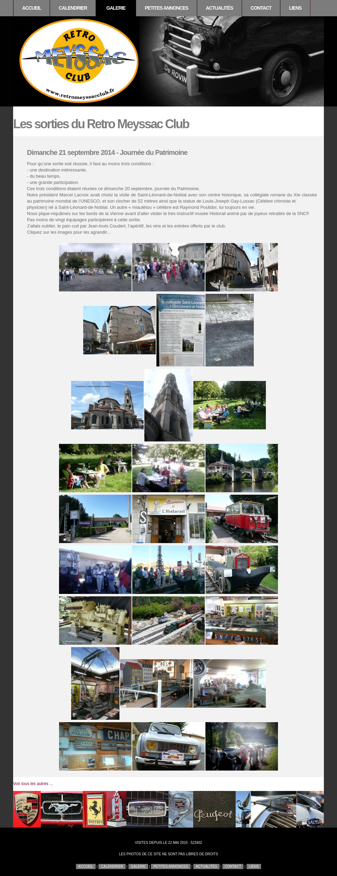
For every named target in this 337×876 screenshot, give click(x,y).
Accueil (31, 8)
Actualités (219, 8)
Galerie (115, 8)
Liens (295, 8)
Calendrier (73, 8)
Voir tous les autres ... (33, 783)
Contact (261, 8)
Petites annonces (166, 8)
